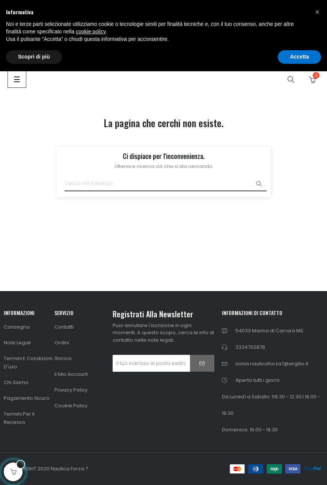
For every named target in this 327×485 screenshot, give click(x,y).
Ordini (61, 342)
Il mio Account (71, 374)
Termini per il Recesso (19, 418)
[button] (317, 12)
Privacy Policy (70, 389)
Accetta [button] (299, 57)
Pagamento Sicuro (27, 398)
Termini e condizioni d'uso (28, 362)
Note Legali (17, 342)
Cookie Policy (70, 405)
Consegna (17, 326)
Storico (63, 358)
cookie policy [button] (90, 32)
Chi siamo (16, 382)
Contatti (64, 326)
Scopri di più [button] (34, 57)
